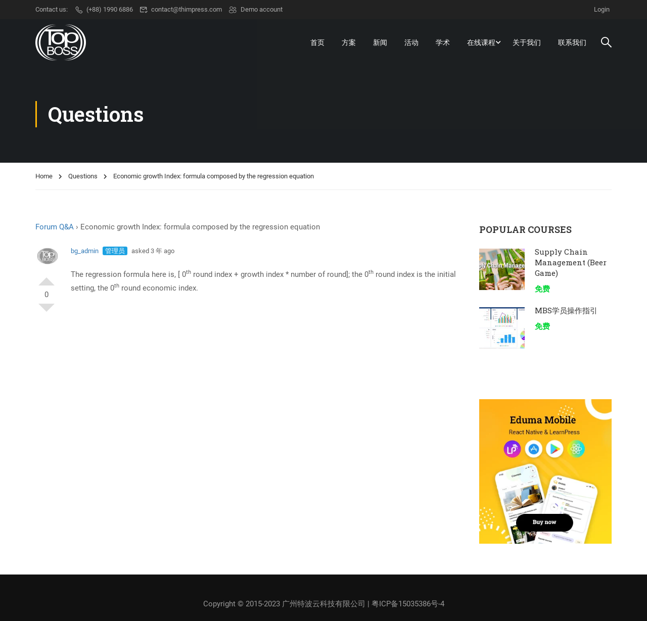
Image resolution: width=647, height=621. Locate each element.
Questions (83, 176)
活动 (411, 42)
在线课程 (481, 42)
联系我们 (572, 42)
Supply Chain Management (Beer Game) (571, 262)
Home (44, 176)
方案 (349, 42)
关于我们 (527, 42)
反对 (46, 312)
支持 (46, 277)
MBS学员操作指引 (566, 310)
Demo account (255, 9)
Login (602, 9)
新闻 (380, 42)
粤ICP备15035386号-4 (408, 603)
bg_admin (85, 251)
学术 (443, 42)
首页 (317, 42)
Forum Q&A (54, 226)
